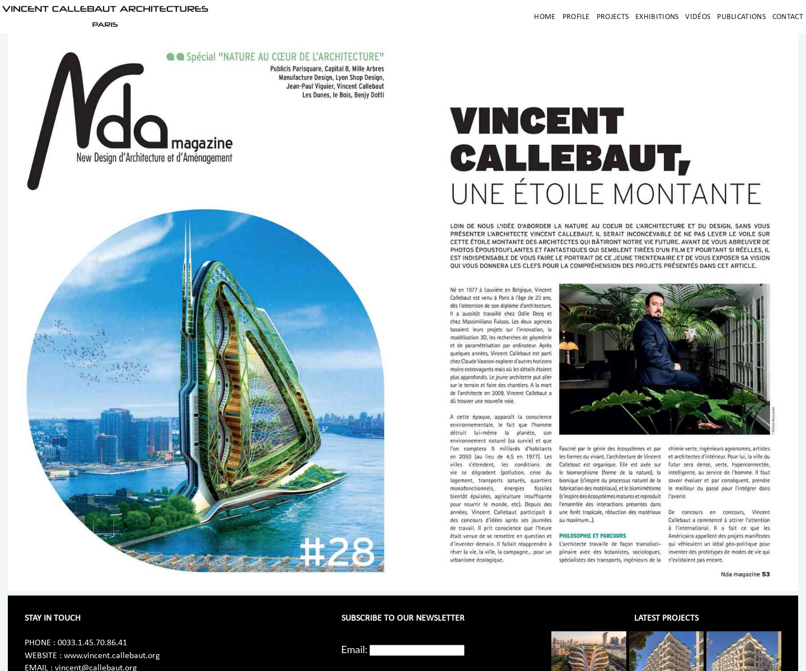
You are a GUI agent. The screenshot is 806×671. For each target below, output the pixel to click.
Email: (354, 649)
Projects (613, 17)
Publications (741, 17)
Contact (787, 17)
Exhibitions (656, 17)
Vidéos (697, 17)
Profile (576, 17)
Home (544, 17)
